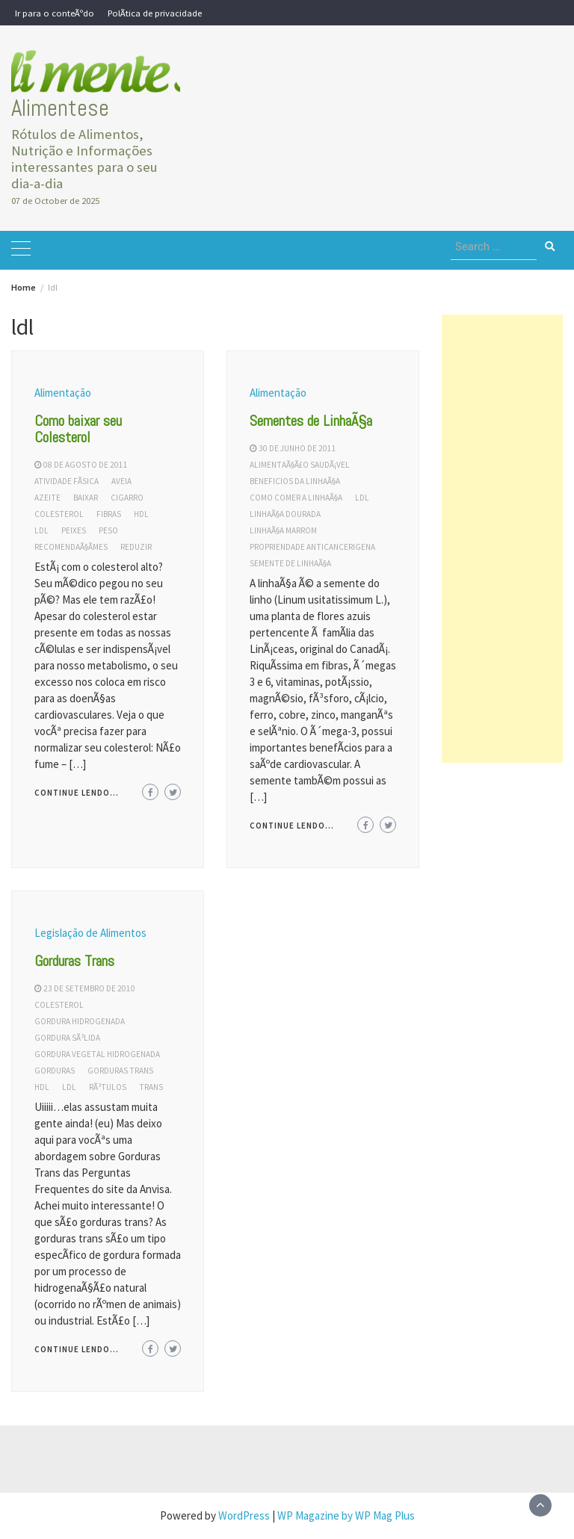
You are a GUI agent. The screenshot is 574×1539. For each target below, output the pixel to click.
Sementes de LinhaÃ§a (311, 420)
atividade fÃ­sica (66, 481)
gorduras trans (120, 1070)
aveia (121, 481)
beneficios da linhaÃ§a (295, 481)
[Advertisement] (502, 539)
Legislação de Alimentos (90, 933)
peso (108, 530)
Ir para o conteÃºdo (54, 13)
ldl (41, 530)
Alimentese (60, 108)
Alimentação (62, 392)
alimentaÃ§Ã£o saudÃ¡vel (300, 464)
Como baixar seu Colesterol (78, 429)
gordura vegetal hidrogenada (97, 1054)
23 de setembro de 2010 (89, 988)
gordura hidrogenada (79, 1021)
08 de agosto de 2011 (85, 464)
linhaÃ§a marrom (283, 530)
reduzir (136, 547)
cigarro (127, 497)
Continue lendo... (76, 792)
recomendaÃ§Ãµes (71, 547)
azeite (47, 497)
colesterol (59, 514)
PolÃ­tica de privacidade (155, 13)
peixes (73, 530)
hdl (141, 514)
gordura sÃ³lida (67, 1037)
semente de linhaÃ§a (290, 563)
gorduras (54, 1070)
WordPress (244, 1515)
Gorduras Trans (74, 960)
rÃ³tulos (107, 1087)
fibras (108, 514)
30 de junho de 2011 (297, 448)
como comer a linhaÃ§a (296, 497)
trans (151, 1087)
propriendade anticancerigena (312, 547)
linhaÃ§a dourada (285, 514)
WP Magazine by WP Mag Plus (346, 1515)
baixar (85, 497)
